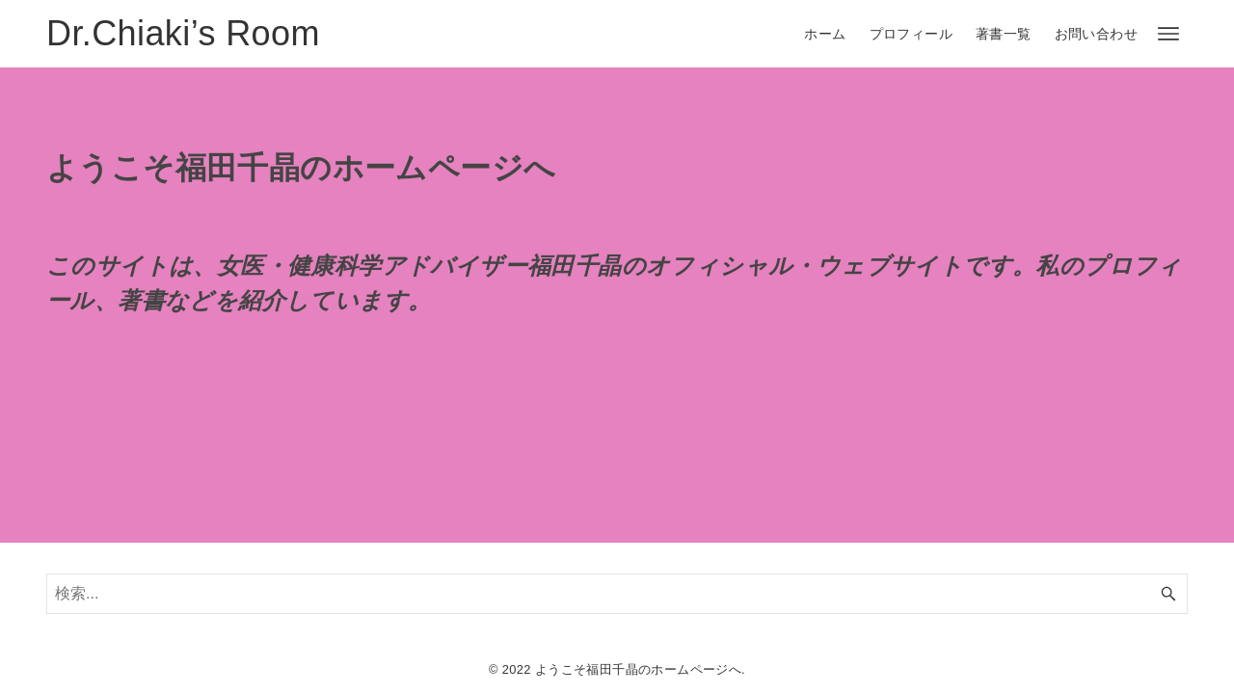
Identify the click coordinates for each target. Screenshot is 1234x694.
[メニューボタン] (1168, 33)
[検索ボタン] (1168, 594)
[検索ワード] (617, 594)
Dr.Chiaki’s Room (183, 33)
